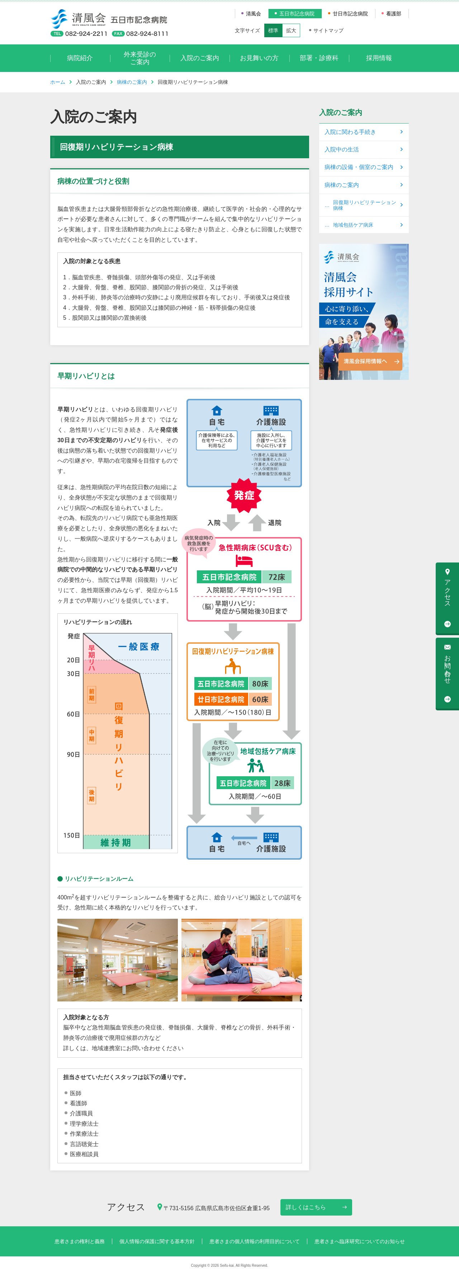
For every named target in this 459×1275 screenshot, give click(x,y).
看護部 (393, 13)
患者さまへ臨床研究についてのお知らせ (359, 1241)
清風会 (253, 13)
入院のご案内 (199, 58)
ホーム (57, 82)
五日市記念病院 (296, 13)
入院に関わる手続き (350, 132)
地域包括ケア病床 (353, 225)
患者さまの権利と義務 (80, 1241)
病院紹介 (80, 58)
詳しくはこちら (306, 1207)
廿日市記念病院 (350, 13)
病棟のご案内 (132, 82)
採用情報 (379, 58)
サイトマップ (328, 30)
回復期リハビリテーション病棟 (364, 205)
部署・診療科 (319, 58)
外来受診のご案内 (140, 58)
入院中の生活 (342, 149)
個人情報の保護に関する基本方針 (157, 1241)
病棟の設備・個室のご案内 (359, 167)
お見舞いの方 (259, 58)
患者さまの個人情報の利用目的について (254, 1241)
